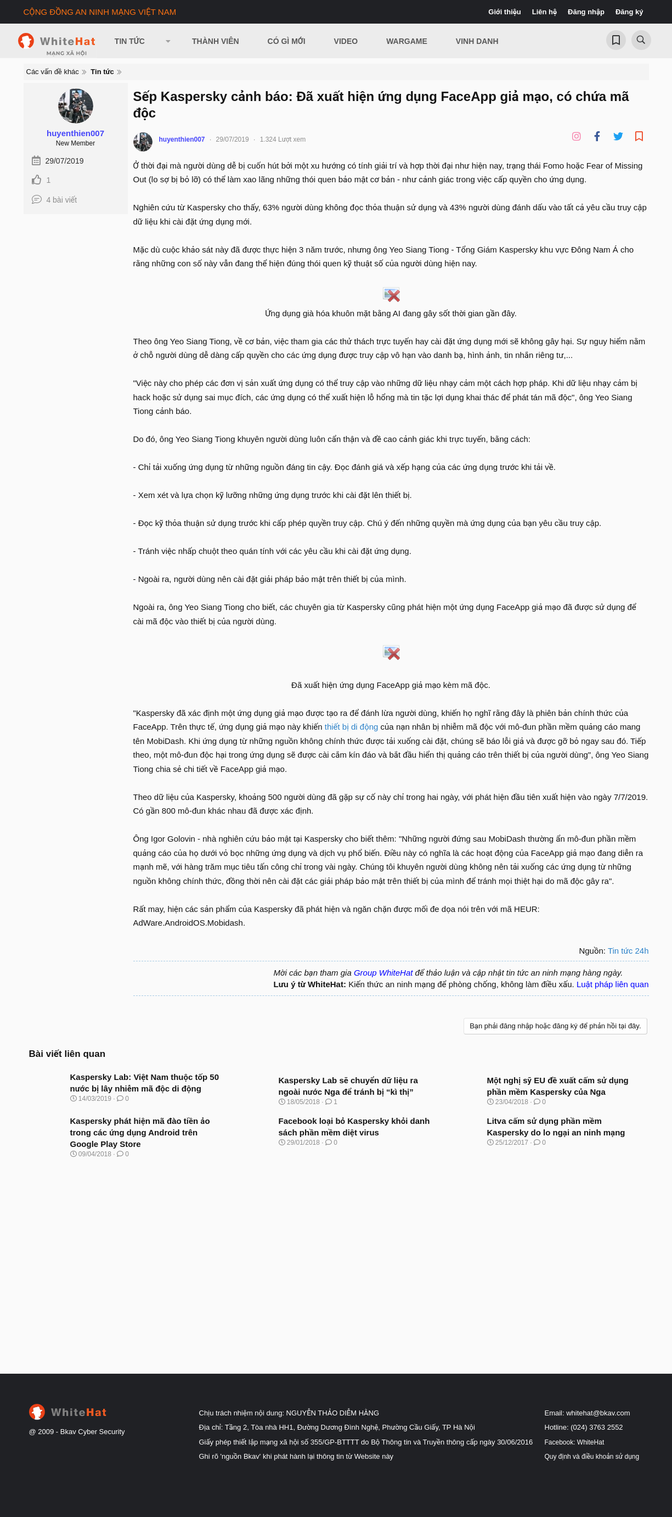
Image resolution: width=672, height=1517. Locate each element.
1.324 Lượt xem (283, 139)
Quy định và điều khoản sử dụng (592, 1456)
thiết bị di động (352, 726)
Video (346, 41)
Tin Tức (130, 41)
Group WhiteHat (383, 972)
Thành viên (215, 41)
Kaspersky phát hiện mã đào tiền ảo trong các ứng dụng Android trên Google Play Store (140, 1132)
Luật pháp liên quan (613, 984)
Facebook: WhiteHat (575, 1442)
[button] (168, 41)
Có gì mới (287, 41)
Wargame (406, 41)
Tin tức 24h (628, 950)
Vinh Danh (477, 41)
